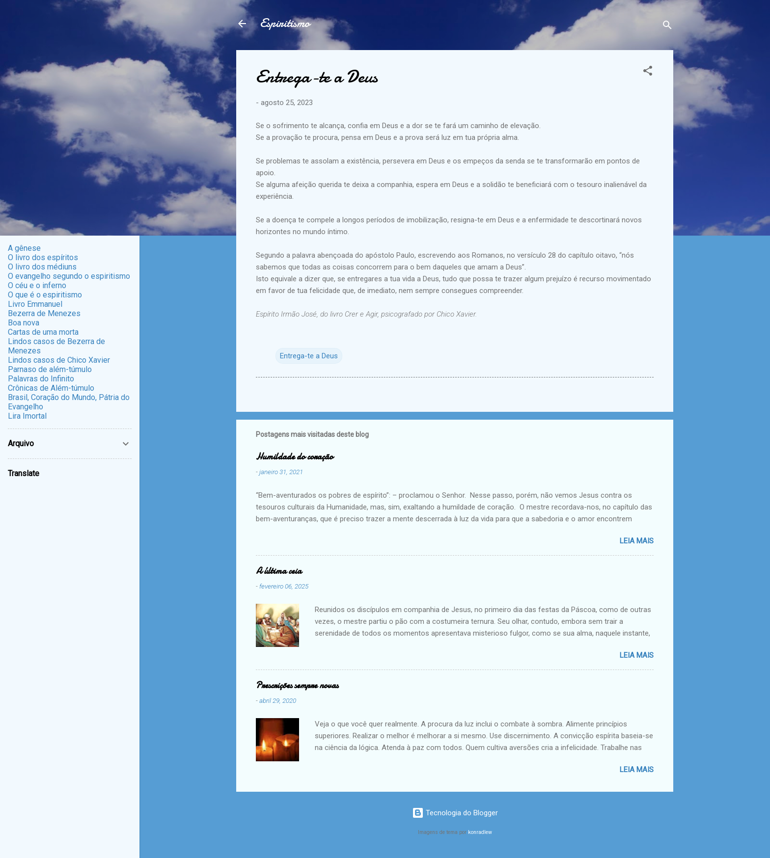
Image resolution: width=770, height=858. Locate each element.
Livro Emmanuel (35, 304)
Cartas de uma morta (43, 332)
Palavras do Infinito (41, 378)
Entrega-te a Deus (309, 355)
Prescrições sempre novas (297, 685)
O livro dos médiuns (42, 266)
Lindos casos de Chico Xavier (59, 360)
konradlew (480, 832)
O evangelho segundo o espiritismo (69, 276)
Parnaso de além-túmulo (50, 369)
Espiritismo (285, 23)
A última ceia (279, 571)
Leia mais (637, 540)
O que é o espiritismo (45, 294)
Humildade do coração (294, 457)
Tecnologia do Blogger (455, 812)
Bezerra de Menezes (44, 313)
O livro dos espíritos (43, 257)
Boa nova (23, 322)
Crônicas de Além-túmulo (51, 388)
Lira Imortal (27, 416)
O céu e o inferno (37, 285)
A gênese (24, 248)
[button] (648, 72)
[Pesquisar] (667, 27)
